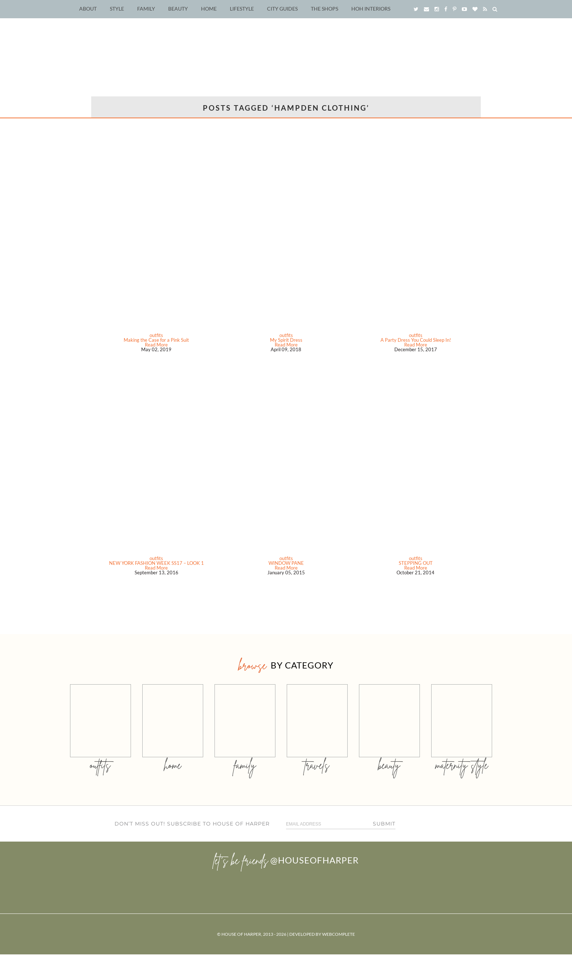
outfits (156, 335)
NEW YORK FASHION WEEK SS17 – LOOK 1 (156, 563)
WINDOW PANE (286, 563)
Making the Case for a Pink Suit (156, 340)
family (245, 765)
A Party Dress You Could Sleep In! (415, 340)
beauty (389, 765)
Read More (156, 345)
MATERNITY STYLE (461, 765)
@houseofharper (314, 860)
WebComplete (338, 934)
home (172, 765)
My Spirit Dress (286, 340)
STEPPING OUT (416, 563)
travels (317, 765)
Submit (384, 823)
